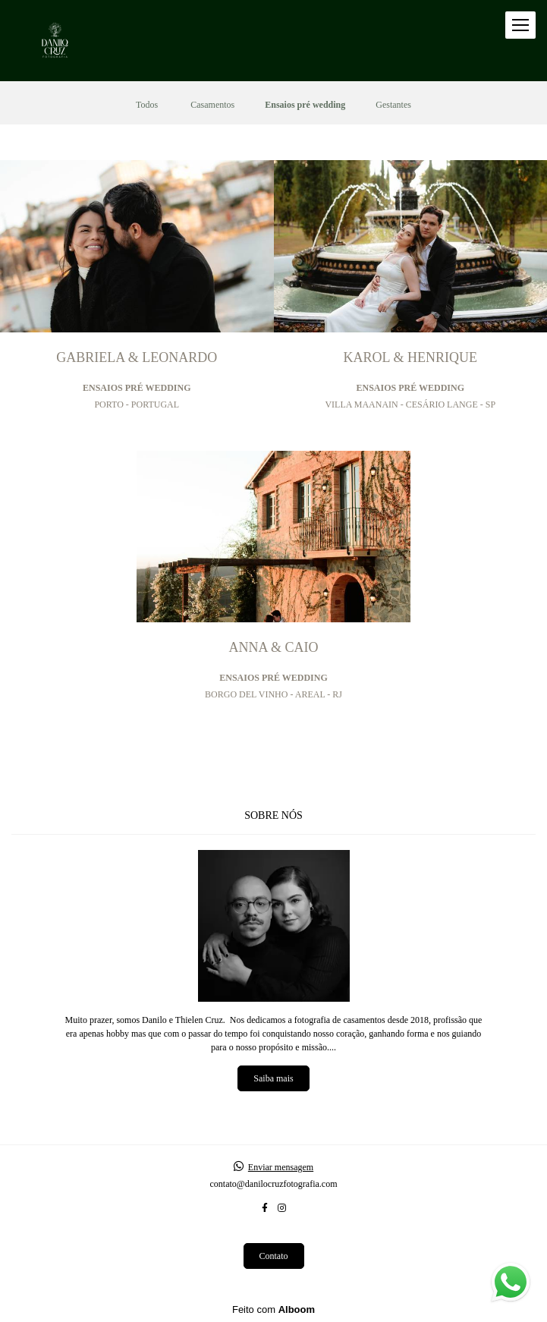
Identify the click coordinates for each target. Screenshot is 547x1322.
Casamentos (212, 104)
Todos (147, 104)
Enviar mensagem (280, 1167)
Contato (273, 1256)
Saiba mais (273, 1078)
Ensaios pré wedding (305, 104)
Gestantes (393, 104)
